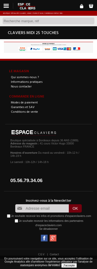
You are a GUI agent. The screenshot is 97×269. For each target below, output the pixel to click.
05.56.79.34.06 (26, 180)
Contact (54, 254)
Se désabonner (48, 228)
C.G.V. (41, 254)
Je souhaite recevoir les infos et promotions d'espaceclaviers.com (51, 215)
